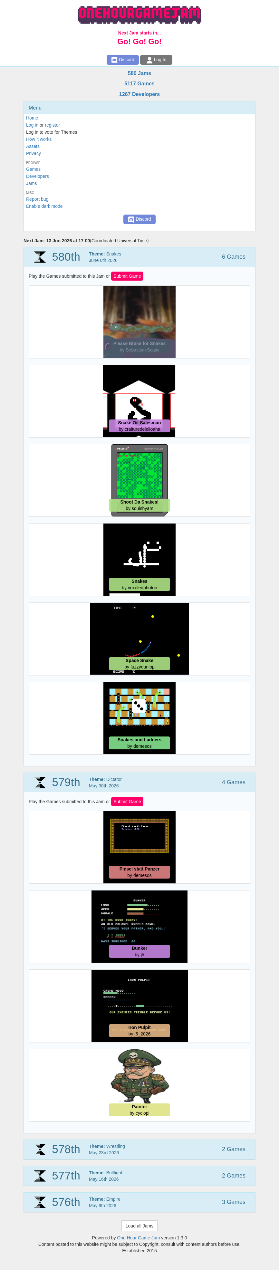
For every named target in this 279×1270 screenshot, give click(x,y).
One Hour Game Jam (138, 1237)
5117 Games (139, 83)
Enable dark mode (44, 206)
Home (32, 117)
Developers (37, 176)
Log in (32, 125)
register (52, 125)
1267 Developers (139, 94)
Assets (33, 146)
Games (33, 169)
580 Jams (139, 73)
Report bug (37, 199)
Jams (31, 183)
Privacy (33, 153)
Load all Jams (139, 1225)
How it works (39, 139)
